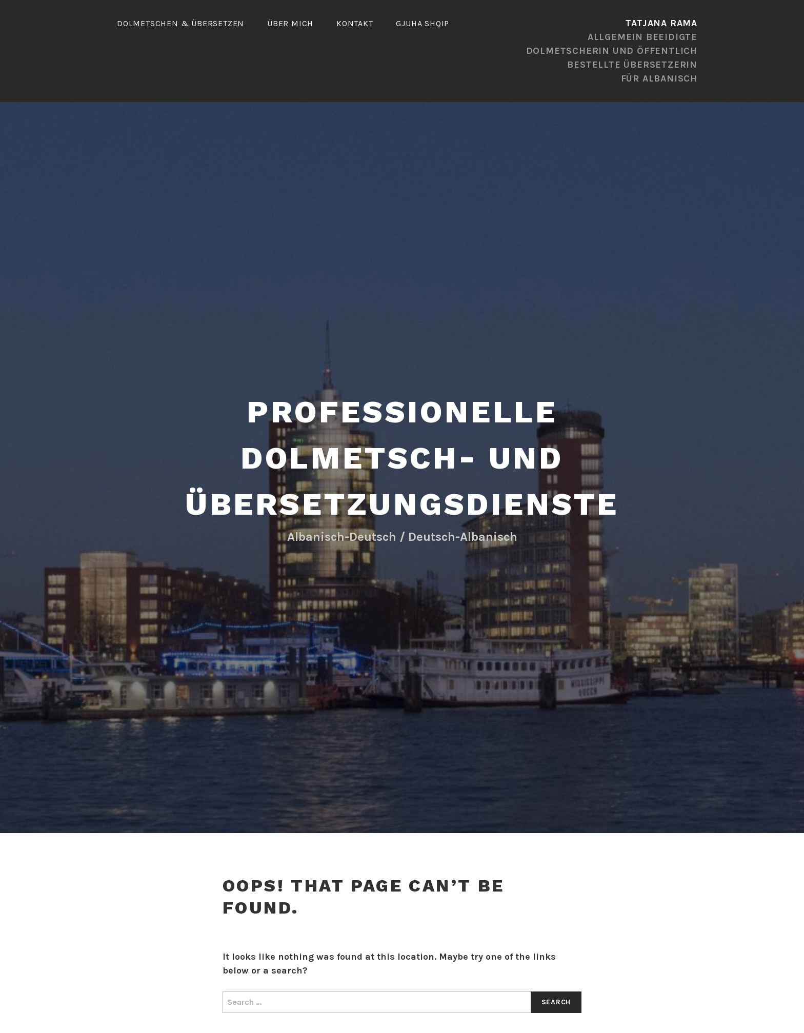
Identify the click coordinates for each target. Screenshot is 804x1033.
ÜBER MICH (290, 23)
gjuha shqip (422, 23)
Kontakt (354, 23)
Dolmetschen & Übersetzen (180, 23)
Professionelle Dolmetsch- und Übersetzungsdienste (402, 458)
